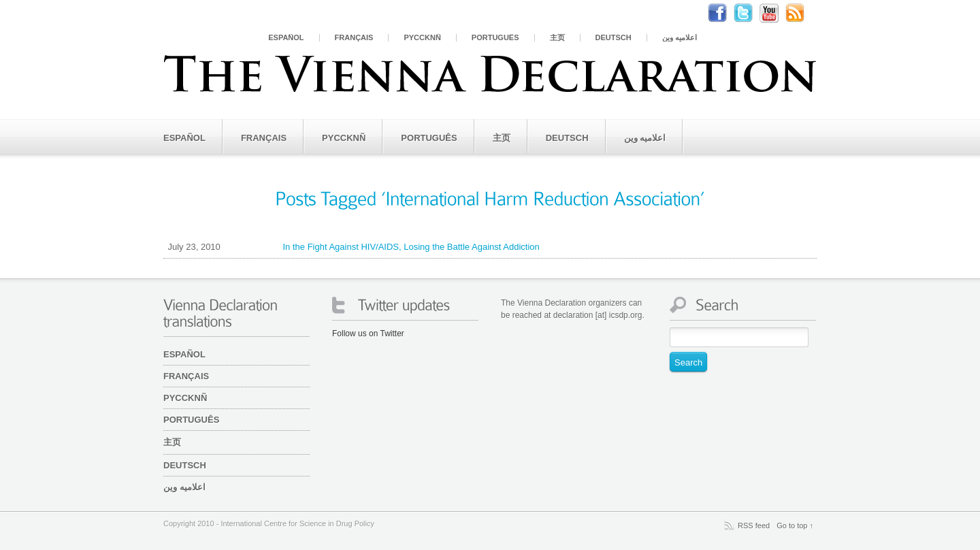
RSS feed (754, 525)
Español (286, 38)
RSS (802, 12)
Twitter (750, 12)
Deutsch (613, 38)
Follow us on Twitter (368, 333)
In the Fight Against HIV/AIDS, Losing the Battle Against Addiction (351, 247)
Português (495, 38)
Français (354, 38)
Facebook (724, 12)
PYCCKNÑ (422, 38)
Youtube (776, 12)
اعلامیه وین (679, 38)
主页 (557, 38)
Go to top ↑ (795, 525)
